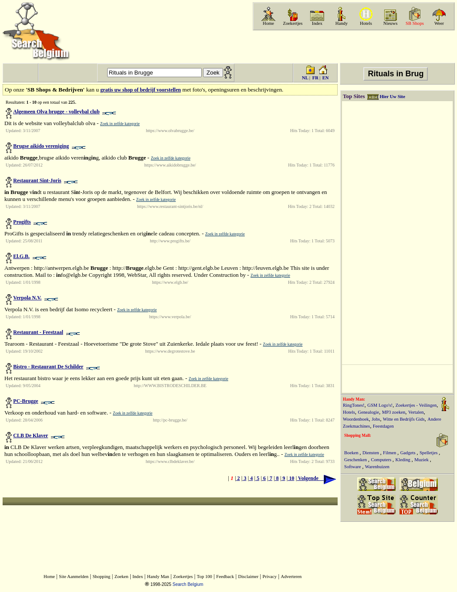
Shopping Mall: (357, 435)
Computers (381, 459)
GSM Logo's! (380, 405)
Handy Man (158, 576)
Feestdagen (383, 426)
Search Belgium (188, 584)
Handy (341, 23)
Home (268, 23)
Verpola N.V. (27, 298)
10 (291, 478)
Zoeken (122, 576)
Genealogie (368, 412)
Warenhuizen (377, 466)
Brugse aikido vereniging (41, 146)
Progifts (21, 222)
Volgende (316, 478)
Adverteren (291, 576)
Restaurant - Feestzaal (38, 332)
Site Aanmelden (73, 576)
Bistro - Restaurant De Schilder (48, 367)
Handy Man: (354, 399)
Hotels (366, 23)
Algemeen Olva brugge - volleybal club (56, 112)
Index (317, 23)
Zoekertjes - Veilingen (416, 405)
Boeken (351, 452)
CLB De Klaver (30, 435)
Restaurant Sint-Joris (37, 180)
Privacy (270, 576)
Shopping (101, 576)
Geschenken (356, 459)
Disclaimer (248, 576)
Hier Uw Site (392, 96)
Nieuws (390, 23)
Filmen (390, 452)
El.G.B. (21, 256)
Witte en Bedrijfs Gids (404, 419)
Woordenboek (356, 419)
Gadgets (408, 452)
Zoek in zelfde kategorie (120, 124)
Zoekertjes (293, 23)
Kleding (404, 459)
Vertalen (416, 412)
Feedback (225, 576)
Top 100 (204, 576)
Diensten (371, 452)
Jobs (376, 419)
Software (353, 466)
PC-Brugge (25, 401)
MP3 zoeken (394, 412)
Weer (439, 23)
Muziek (422, 459)
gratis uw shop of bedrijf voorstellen (140, 90)
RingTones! (354, 405)
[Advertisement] (353, 47)
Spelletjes (429, 452)
